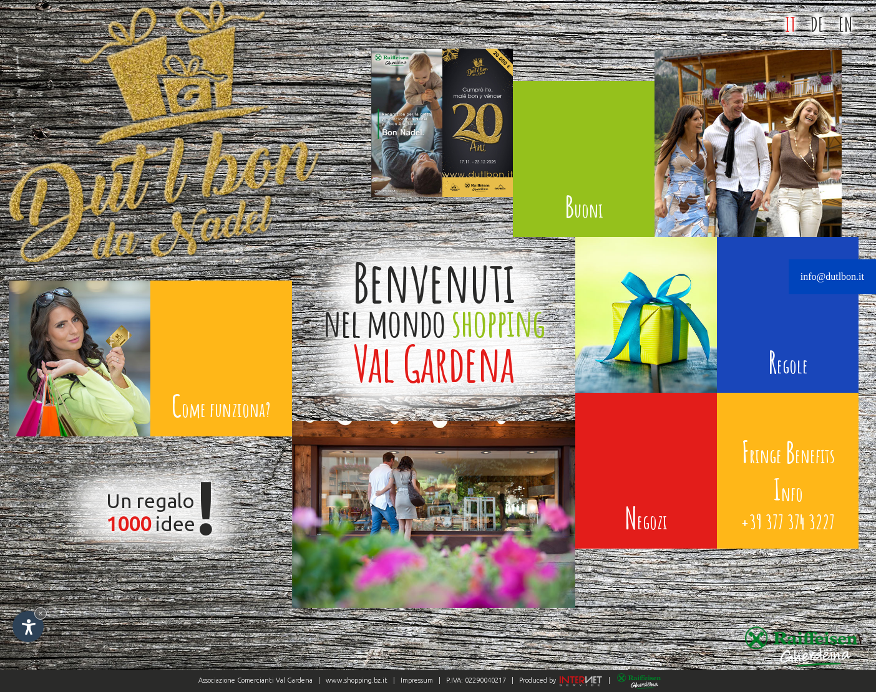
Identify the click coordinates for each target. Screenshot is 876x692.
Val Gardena (294, 680)
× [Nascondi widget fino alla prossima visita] (40, 613)
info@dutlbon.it (832, 276)
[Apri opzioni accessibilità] (28, 626)
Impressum (417, 680)
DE (817, 24)
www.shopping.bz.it (356, 680)
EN (845, 24)
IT (790, 24)
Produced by (560, 680)
